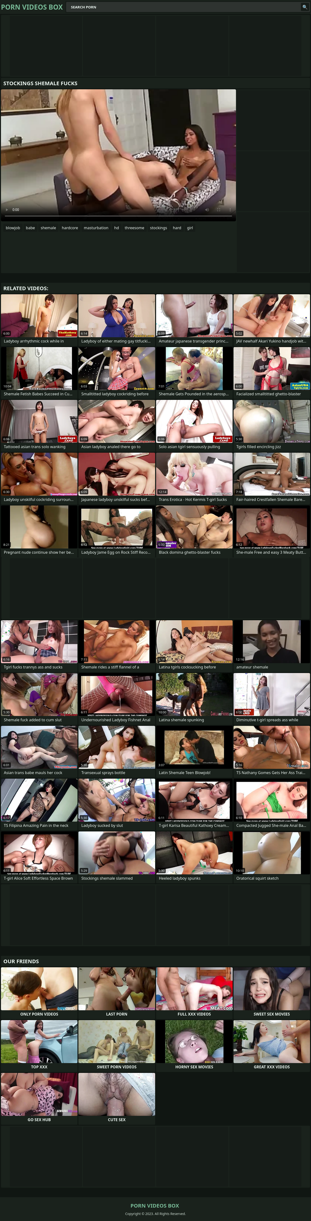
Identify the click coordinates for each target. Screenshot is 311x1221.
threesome (134, 227)
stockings (158, 227)
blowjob (13, 227)
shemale (48, 227)
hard (177, 227)
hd (116, 227)
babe (30, 227)
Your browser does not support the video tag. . (118, 155)
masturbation (96, 227)
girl (190, 227)
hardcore (70, 227)
